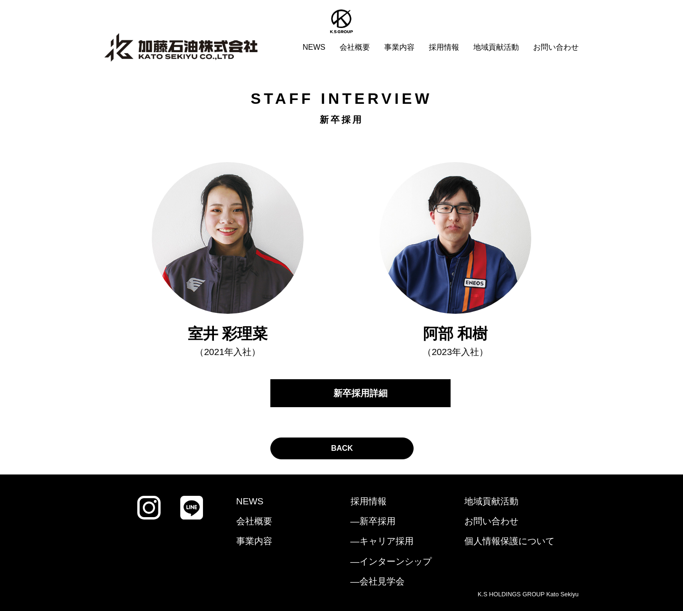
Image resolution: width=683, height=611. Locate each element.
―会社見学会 (378, 581)
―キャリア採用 (382, 541)
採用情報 (444, 47)
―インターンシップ (391, 561)
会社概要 (355, 47)
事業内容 (399, 47)
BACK (342, 448)
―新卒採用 (373, 521)
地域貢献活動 (496, 47)
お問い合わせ (556, 47)
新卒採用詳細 (360, 393)
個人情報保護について (509, 541)
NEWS (314, 47)
